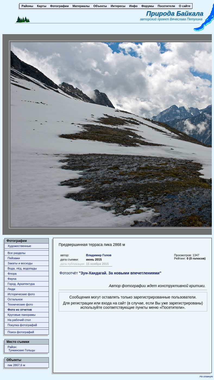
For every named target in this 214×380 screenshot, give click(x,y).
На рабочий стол (19, 319)
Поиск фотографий (21, 332)
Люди (11, 289)
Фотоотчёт (110, 273)
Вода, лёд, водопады (22, 268)
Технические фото (20, 304)
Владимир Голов (99, 255)
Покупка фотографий (22, 325)
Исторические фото (21, 294)
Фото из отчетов (20, 309)
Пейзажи (14, 258)
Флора (12, 273)
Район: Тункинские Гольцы (21, 348)
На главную (206, 376)
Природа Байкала (174, 13)
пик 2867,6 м (16, 365)
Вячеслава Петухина (186, 19)
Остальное (15, 299)
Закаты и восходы (20, 263)
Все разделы (16, 253)
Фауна (12, 278)
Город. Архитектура (21, 283)
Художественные (19, 246)
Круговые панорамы (22, 314)
